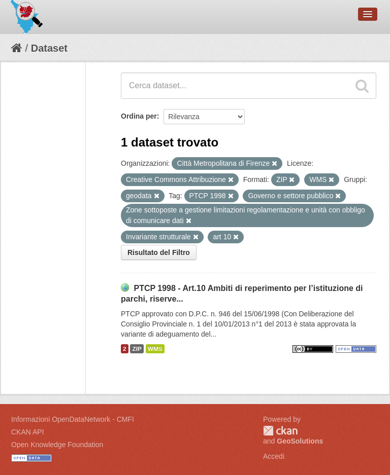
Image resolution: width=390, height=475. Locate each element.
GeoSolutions (300, 441)
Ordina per (139, 116)
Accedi (273, 456)
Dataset (49, 48)
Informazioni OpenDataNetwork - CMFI (72, 419)
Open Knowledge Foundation (57, 445)
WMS (155, 348)
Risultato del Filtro (158, 252)
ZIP (136, 348)
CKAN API (27, 432)
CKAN (280, 430)
